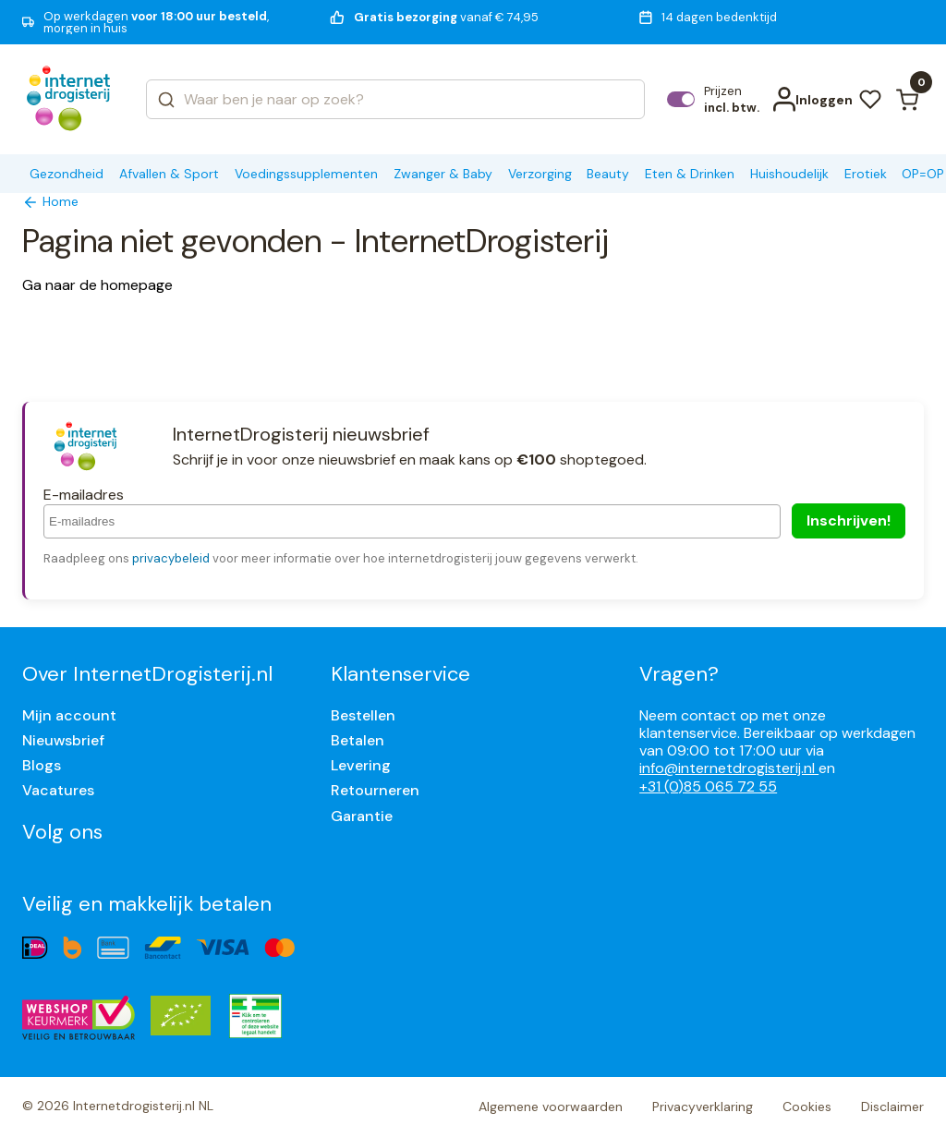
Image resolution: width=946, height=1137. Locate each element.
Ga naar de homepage (97, 285)
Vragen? (679, 673)
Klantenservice (400, 673)
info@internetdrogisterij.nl (729, 768)
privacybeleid (171, 558)
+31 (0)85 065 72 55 (708, 786)
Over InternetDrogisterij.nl (147, 673)
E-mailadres (83, 494)
